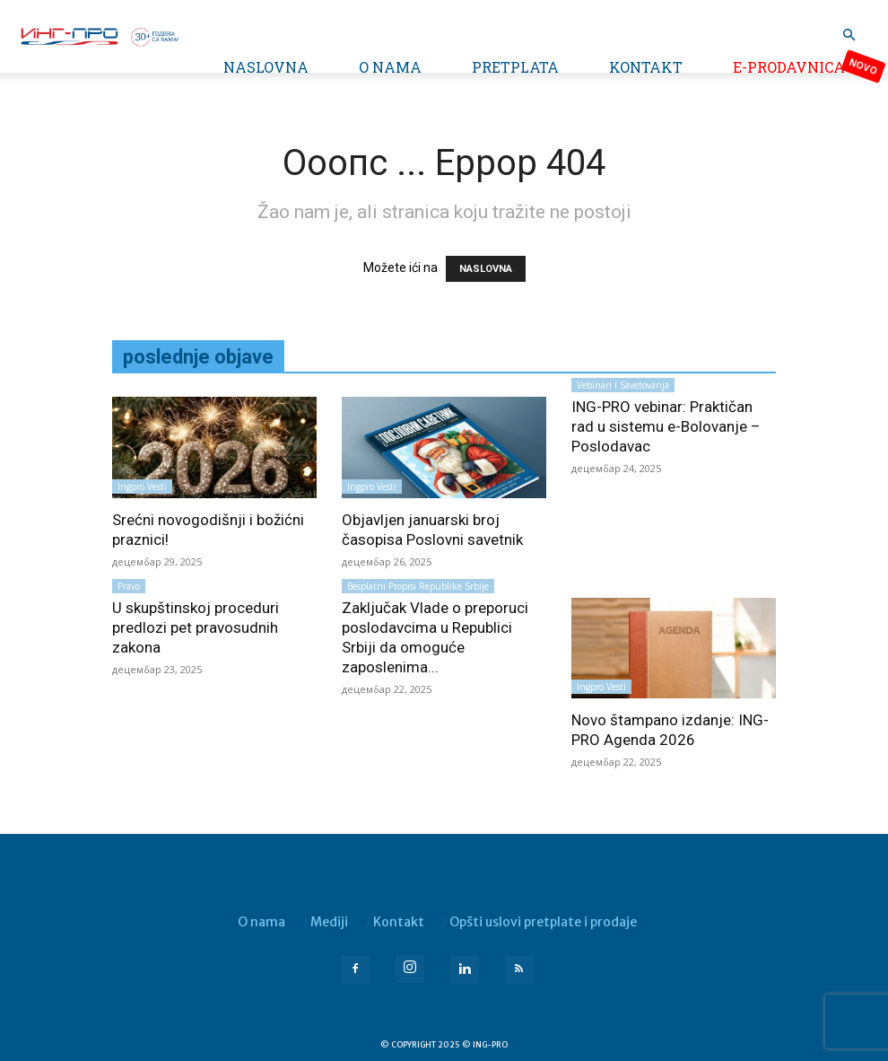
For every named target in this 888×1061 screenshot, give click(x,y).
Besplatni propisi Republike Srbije (418, 586)
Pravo (129, 586)
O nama (390, 66)
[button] (848, 35)
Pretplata (515, 66)
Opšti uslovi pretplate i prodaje (543, 922)
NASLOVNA (485, 269)
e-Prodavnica (789, 66)
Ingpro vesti (142, 486)
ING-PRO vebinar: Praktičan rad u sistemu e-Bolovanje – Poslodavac (666, 426)
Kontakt (646, 66)
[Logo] (98, 35)
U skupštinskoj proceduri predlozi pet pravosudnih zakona (195, 627)
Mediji (329, 922)
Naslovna (266, 66)
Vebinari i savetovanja (623, 385)
